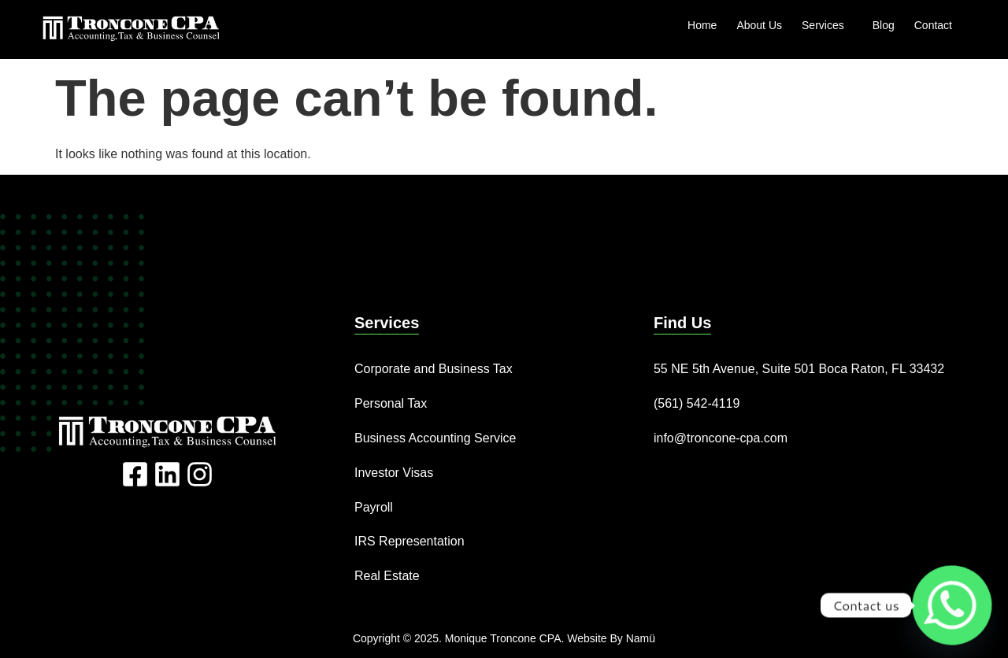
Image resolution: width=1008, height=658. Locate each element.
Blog (884, 25)
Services (827, 24)
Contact (933, 25)
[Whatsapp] (952, 605)
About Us (759, 25)
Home (702, 25)
